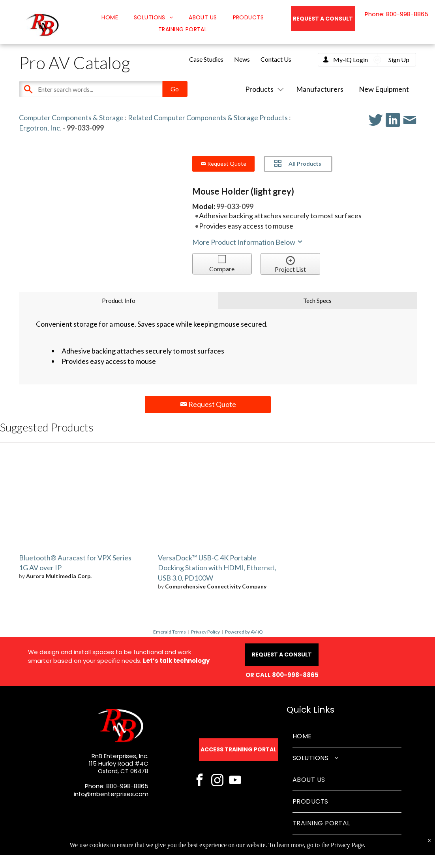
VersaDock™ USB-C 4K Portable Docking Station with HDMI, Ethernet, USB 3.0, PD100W (217, 568)
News (242, 59)
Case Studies (206, 59)
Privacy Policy (205, 632)
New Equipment (384, 89)
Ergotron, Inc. (40, 127)
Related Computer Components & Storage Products (208, 117)
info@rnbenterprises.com (111, 794)
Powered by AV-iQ (244, 632)
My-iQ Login (350, 59)
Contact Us (276, 59)
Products (263, 89)
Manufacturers (319, 89)
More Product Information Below (248, 242)
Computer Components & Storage (71, 117)
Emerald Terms (169, 632)
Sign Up (398, 59)
